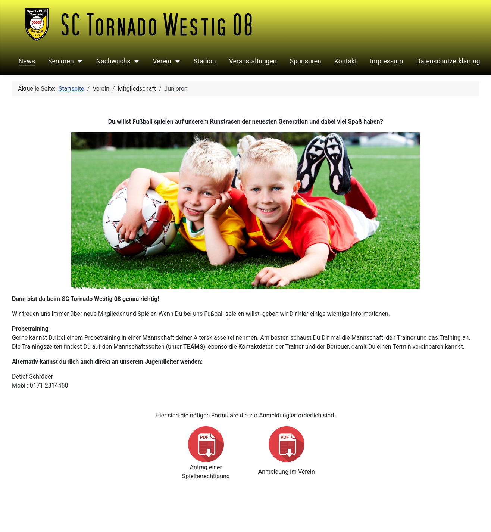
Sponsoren (305, 61)
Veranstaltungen (253, 61)
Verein (162, 61)
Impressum (386, 61)
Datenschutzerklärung (448, 61)
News (27, 61)
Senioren (61, 61)
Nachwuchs (113, 61)
